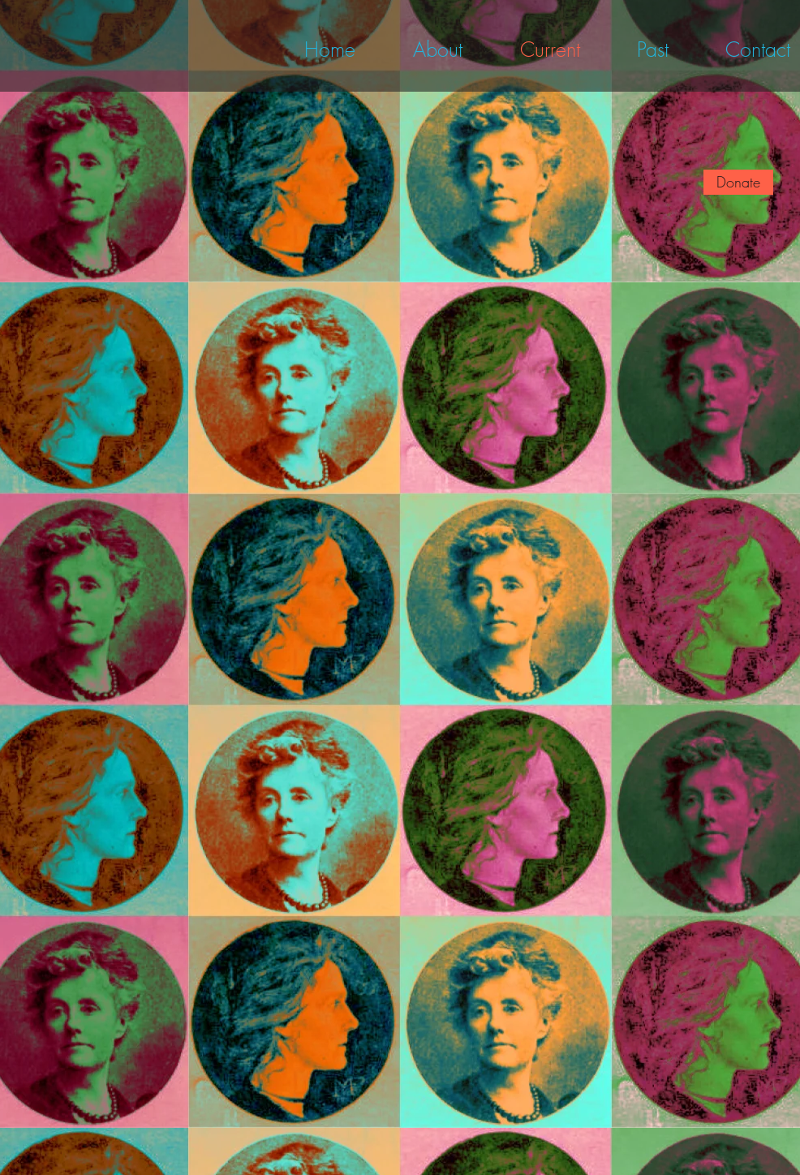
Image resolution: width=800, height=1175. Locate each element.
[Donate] (738, 182)
